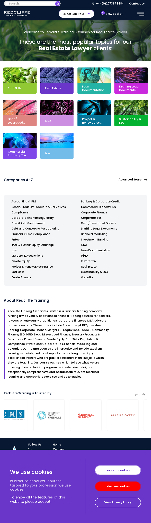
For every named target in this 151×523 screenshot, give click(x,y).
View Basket (111, 13)
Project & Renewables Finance (30, 266)
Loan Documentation (93, 250)
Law (12, 250)
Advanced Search (133, 179)
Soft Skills (16, 272)
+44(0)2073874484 (108, 3)
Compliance (18, 212)
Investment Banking (92, 239)
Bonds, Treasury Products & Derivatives (37, 207)
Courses (58, 449)
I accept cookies (118, 470)
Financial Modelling (92, 234)
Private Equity (19, 261)
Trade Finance (19, 277)
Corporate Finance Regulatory (31, 217)
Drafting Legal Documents (97, 228)
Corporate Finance (92, 212)
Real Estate (87, 266)
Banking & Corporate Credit (98, 201)
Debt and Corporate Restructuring (33, 228)
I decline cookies (118, 486)
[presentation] (136, 394)
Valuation (85, 277)
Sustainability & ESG (92, 272)
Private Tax (86, 261)
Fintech (14, 239)
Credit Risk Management (26, 223)
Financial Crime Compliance (29, 234)
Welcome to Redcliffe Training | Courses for (75, 32)
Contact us (137, 3)
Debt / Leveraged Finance (96, 223)
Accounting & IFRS (22, 201)
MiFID (82, 255)
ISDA (82, 244)
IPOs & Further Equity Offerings (30, 244)
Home (57, 444)
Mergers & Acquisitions (25, 255)
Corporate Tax (89, 217)
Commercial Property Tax (97, 207)
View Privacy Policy (118, 502)
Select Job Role (73, 14)
